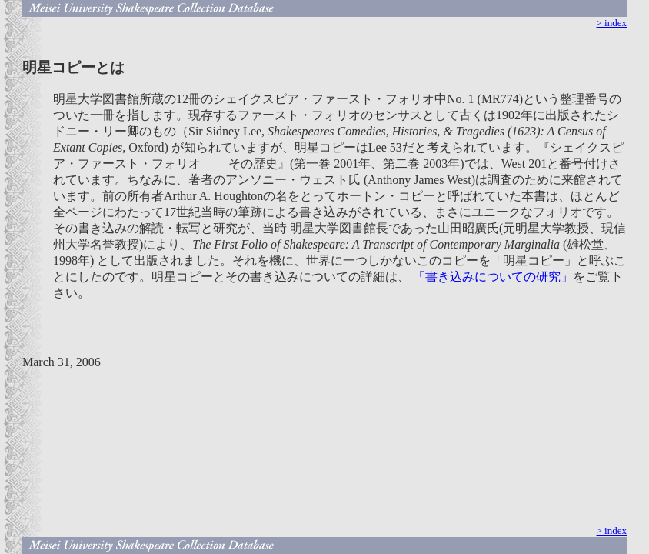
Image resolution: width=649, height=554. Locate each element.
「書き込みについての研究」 (493, 276)
